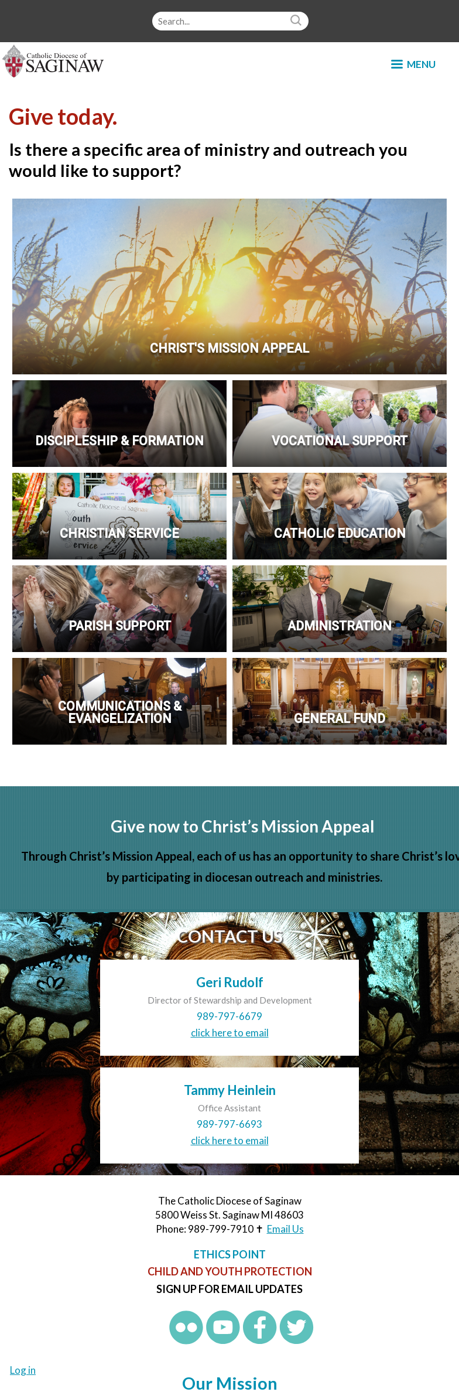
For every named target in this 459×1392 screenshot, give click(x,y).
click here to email (230, 1032)
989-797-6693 (229, 1124)
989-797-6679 (229, 1016)
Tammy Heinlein (230, 1090)
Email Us (285, 1229)
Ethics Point (230, 1254)
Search (297, 21)
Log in (23, 1370)
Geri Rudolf (229, 982)
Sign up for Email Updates (229, 1288)
